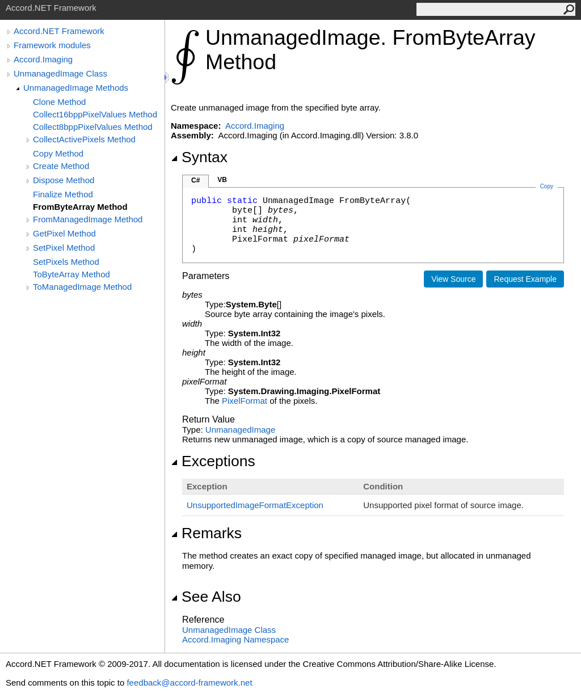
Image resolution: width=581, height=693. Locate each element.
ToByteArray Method (71, 274)
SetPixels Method (66, 262)
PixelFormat (244, 400)
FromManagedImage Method (87, 219)
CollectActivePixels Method (84, 139)
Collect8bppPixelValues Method (93, 127)
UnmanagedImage (240, 429)
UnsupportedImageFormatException (255, 505)
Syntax (199, 157)
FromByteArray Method (80, 207)
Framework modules (52, 45)
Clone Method (59, 102)
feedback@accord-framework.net (189, 682)
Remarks (206, 533)
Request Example (525, 279)
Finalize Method (63, 194)
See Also (206, 596)
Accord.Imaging (43, 59)
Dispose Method (63, 180)
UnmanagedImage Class (60, 73)
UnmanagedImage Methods (75, 87)
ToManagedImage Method (82, 286)
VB (222, 180)
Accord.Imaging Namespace (235, 639)
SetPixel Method (64, 247)
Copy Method (58, 153)
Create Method (61, 166)
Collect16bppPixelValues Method (95, 114)
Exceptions (213, 461)
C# (195, 180)
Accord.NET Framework (59, 31)
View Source (453, 279)
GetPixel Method (64, 233)
